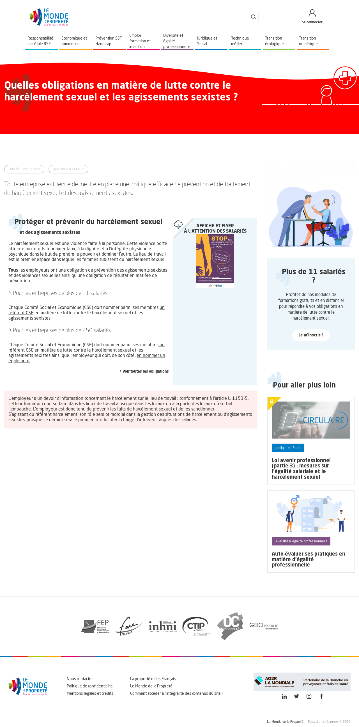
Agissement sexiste (68, 169)
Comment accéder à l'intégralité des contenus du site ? (176, 694)
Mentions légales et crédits (90, 694)
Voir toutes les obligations (146, 371)
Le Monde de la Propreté (151, 686)
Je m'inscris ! (311, 335)
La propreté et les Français (153, 679)
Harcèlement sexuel (24, 169)
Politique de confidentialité (90, 686)
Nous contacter (80, 679)
